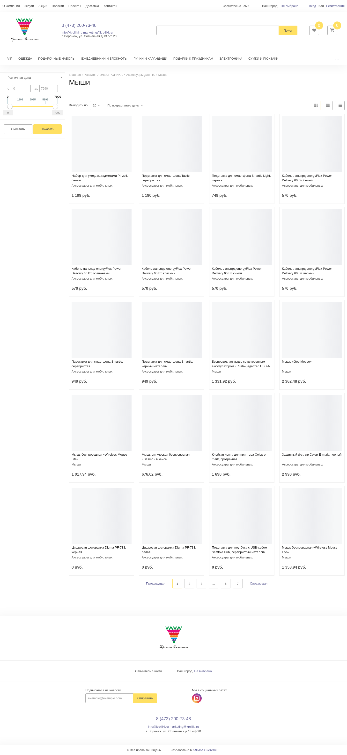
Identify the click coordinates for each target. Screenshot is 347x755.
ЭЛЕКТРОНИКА (230, 58)
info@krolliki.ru (72, 32)
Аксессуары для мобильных (92, 185)
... (337, 58)
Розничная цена (19, 77)
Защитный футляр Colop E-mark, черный (311, 454)
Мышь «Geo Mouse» (297, 361)
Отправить (145, 698)
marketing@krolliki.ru (98, 32)
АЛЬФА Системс (205, 750)
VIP (9, 58)
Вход (312, 6)
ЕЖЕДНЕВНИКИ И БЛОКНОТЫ (104, 58)
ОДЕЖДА (25, 58)
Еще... (6, 6)
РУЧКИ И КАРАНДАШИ (150, 58)
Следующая (258, 584)
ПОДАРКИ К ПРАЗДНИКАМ (193, 58)
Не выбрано (289, 6)
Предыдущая (155, 584)
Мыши (216, 371)
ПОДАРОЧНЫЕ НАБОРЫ (56, 58)
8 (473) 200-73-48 (79, 25)
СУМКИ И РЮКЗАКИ (263, 58)
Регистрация (335, 6)
